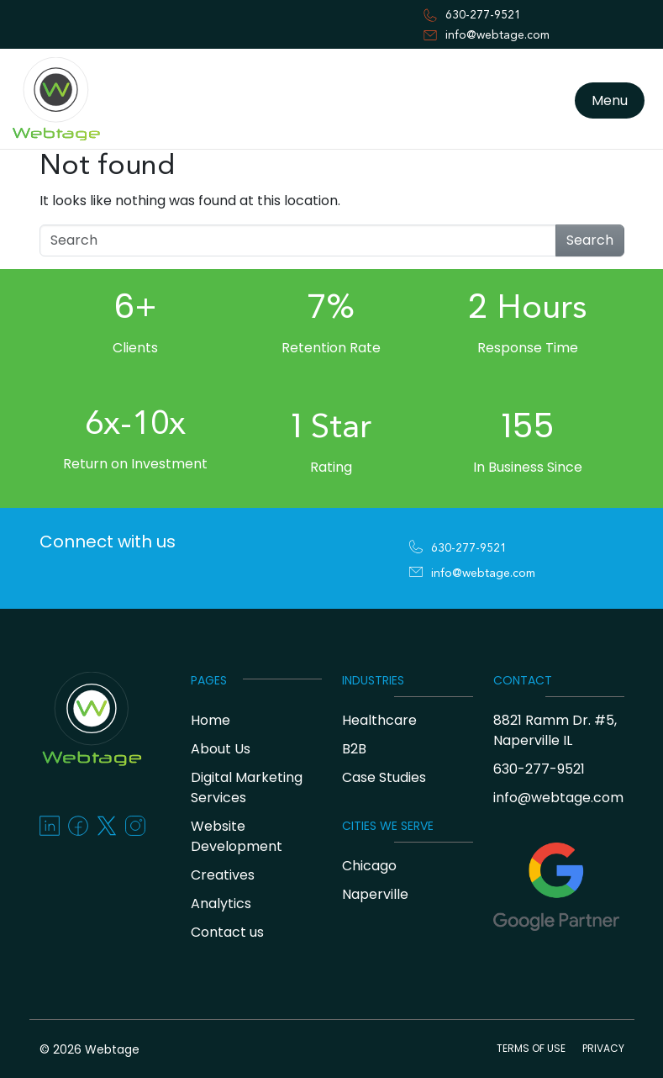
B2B (354, 748)
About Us (220, 748)
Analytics (221, 903)
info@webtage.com (497, 35)
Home (210, 720)
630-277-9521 (483, 15)
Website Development (236, 836)
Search (589, 240)
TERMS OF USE (531, 1048)
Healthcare (379, 720)
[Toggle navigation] (20, 154)
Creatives (223, 875)
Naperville (375, 894)
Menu (610, 100)
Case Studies (384, 777)
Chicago (369, 865)
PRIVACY (603, 1048)
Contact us (227, 932)
